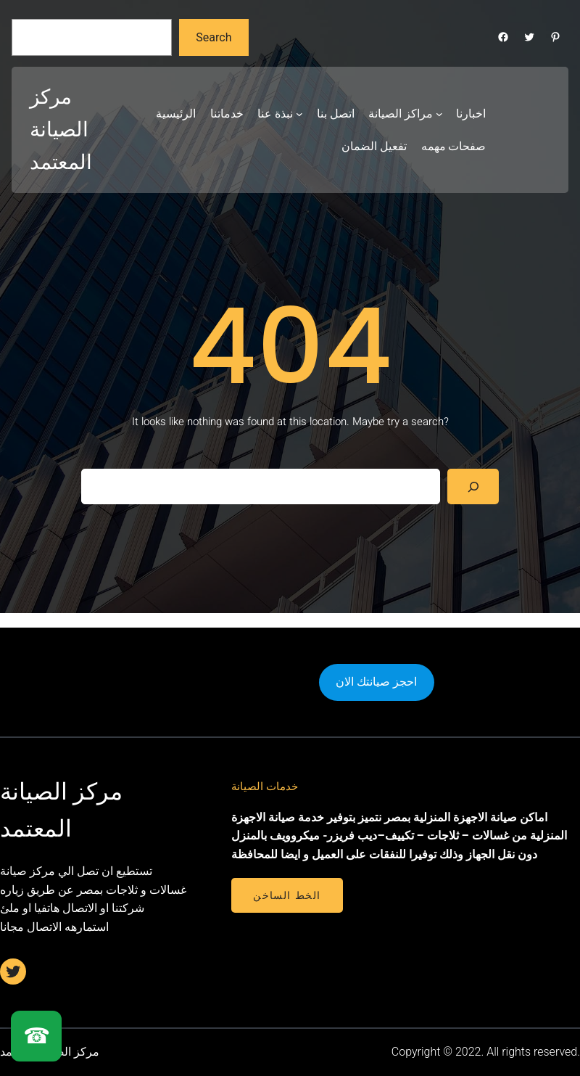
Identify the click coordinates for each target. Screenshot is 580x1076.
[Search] (473, 486)
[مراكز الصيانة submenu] (439, 114)
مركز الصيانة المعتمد (61, 129)
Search (213, 37)
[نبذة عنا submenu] (299, 114)
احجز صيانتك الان (376, 682)
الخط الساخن (286, 895)
